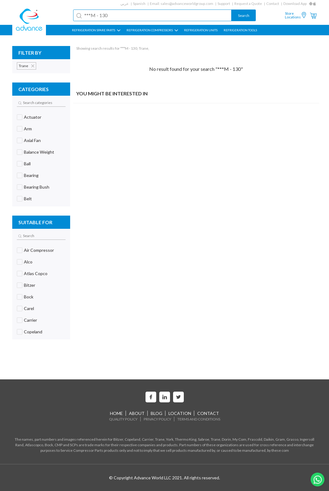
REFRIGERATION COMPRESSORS (152, 30)
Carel (29, 308)
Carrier (30, 320)
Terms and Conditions (198, 419)
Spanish (139, 3)
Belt (28, 198)
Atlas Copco (35, 273)
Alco (28, 261)
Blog (156, 413)
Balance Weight (39, 152)
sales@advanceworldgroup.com (187, 3)
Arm (28, 128)
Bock (28, 296)
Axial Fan (32, 140)
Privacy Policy (157, 419)
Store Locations (293, 15)
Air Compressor (39, 250)
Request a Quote (248, 3)
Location (179, 413)
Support (223, 3)
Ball (27, 163)
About (137, 413)
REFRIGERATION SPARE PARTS (96, 30)
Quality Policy (123, 419)
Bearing (31, 175)
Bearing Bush (36, 187)
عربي (124, 3)
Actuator (32, 117)
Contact (272, 3)
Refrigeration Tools (240, 30)
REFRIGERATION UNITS (200, 30)
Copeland (33, 331)
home (116, 413)
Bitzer (29, 285)
